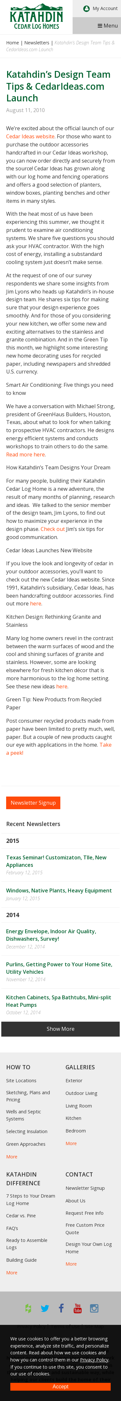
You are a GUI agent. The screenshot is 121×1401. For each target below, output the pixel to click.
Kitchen (73, 1118)
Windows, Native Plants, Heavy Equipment (59, 890)
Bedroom (76, 1131)
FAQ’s (12, 1228)
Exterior (74, 1080)
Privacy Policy (94, 1360)
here (35, 603)
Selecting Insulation (26, 1131)
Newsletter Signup (33, 802)
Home (12, 43)
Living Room (79, 1106)
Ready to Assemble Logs (26, 1243)
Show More (61, 1028)
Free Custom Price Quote (85, 1228)
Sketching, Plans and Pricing (28, 1096)
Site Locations (21, 1080)
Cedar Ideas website (30, 136)
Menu (108, 25)
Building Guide (21, 1260)
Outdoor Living (81, 1093)
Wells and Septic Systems (23, 1115)
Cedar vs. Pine (21, 1215)
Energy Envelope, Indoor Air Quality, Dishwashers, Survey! (51, 935)
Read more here (25, 454)
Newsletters (36, 43)
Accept (60, 1386)
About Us (76, 1201)
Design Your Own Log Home (89, 1247)
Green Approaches (25, 1144)
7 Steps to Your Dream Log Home (30, 1199)
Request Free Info (85, 1213)
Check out (53, 529)
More (11, 1157)
